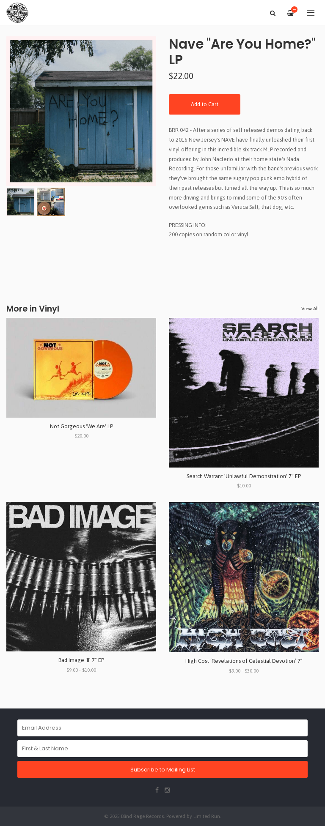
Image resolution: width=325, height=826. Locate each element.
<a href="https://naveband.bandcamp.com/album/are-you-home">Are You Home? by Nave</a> (244, 257)
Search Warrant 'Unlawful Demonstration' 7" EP (244, 476)
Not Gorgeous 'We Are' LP (81, 426)
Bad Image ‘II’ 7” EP (81, 660)
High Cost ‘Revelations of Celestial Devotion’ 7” (244, 661)
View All (310, 309)
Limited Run (206, 816)
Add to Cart (204, 104)
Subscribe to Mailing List (162, 770)
